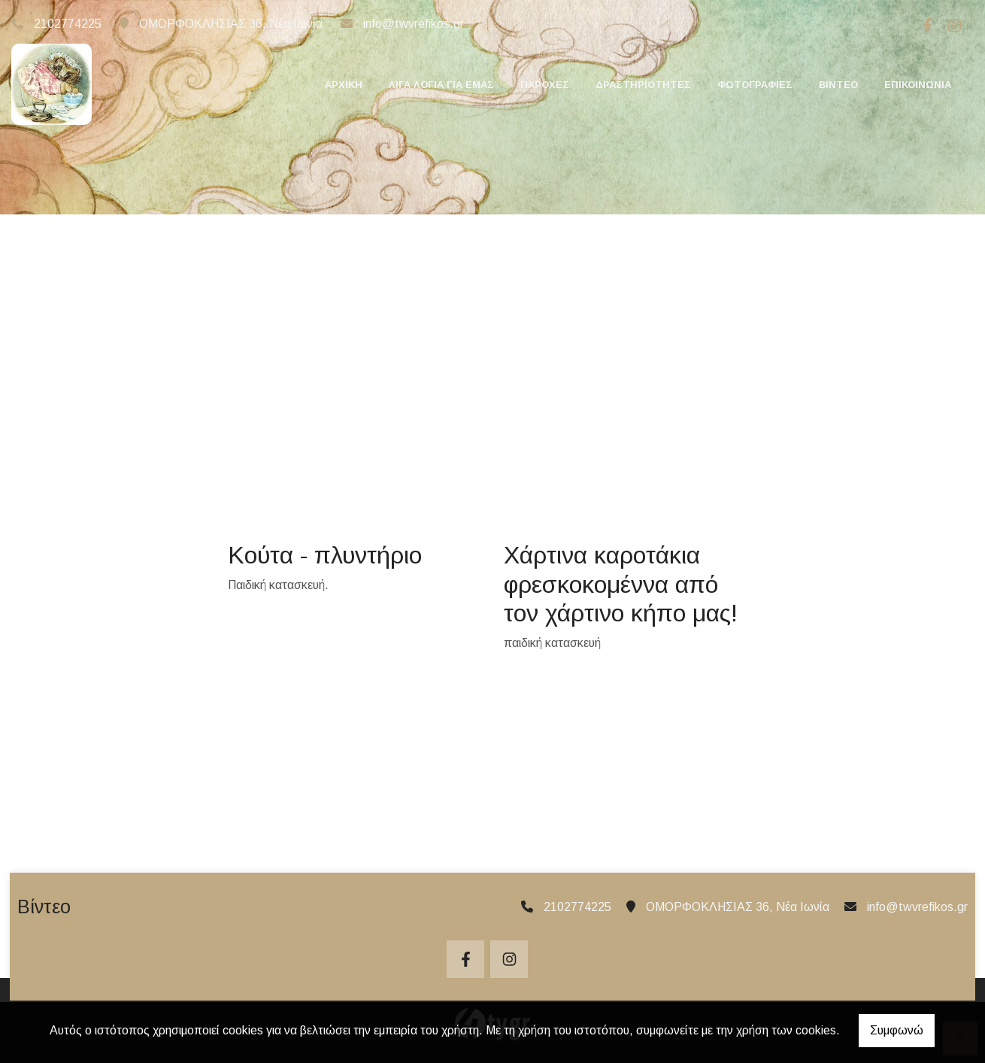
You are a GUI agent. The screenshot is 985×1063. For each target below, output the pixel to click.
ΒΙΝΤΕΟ (838, 84)
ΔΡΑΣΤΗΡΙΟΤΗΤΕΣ (643, 84)
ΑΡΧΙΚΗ (343, 84)
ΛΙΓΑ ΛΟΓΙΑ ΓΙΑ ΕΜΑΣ (441, 84)
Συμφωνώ (896, 1030)
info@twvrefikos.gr (413, 23)
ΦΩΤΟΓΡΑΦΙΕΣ (755, 84)
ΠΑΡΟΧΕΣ (544, 84)
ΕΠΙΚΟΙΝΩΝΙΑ (917, 84)
